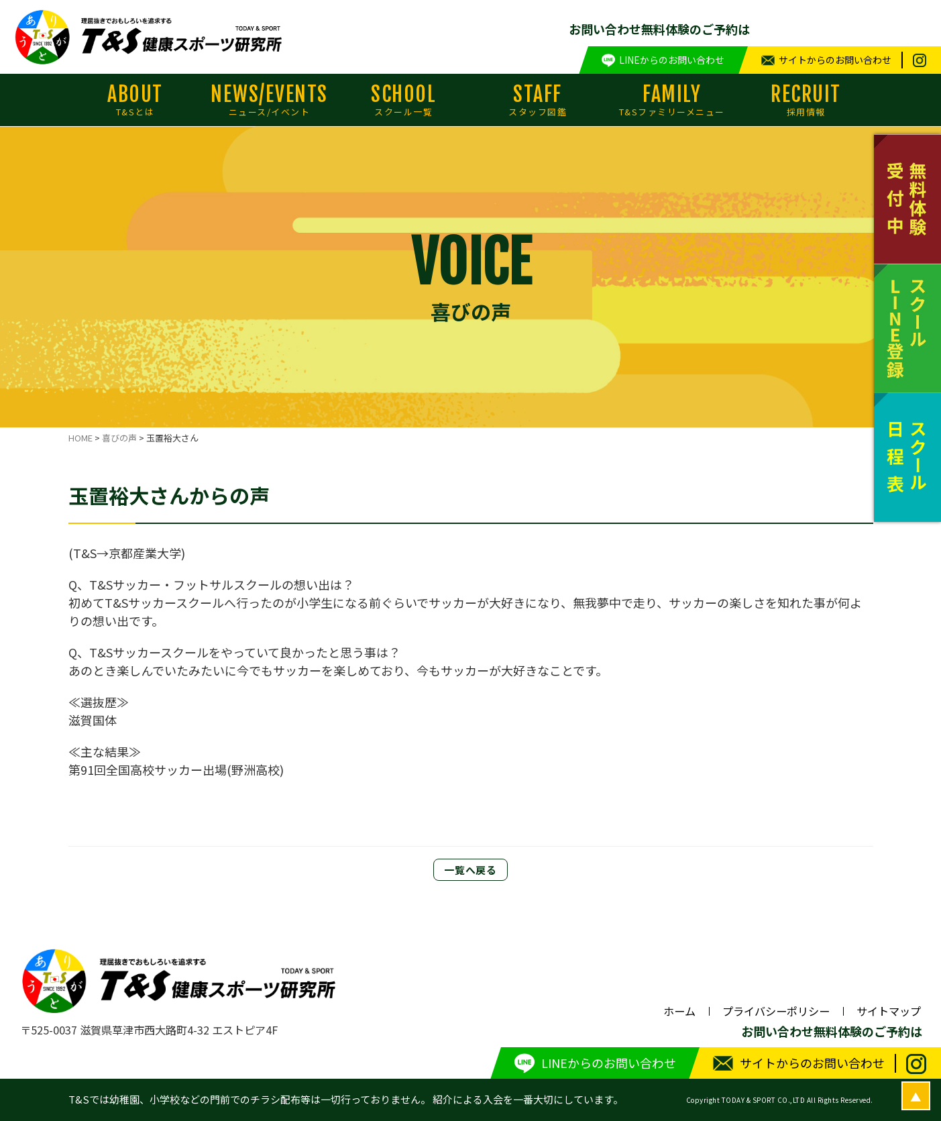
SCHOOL (404, 100)
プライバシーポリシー (776, 1011)
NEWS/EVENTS (270, 100)
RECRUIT (806, 100)
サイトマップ (888, 1011)
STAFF (538, 100)
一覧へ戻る (470, 870)
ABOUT (135, 100)
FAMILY (672, 100)
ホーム (679, 1011)
